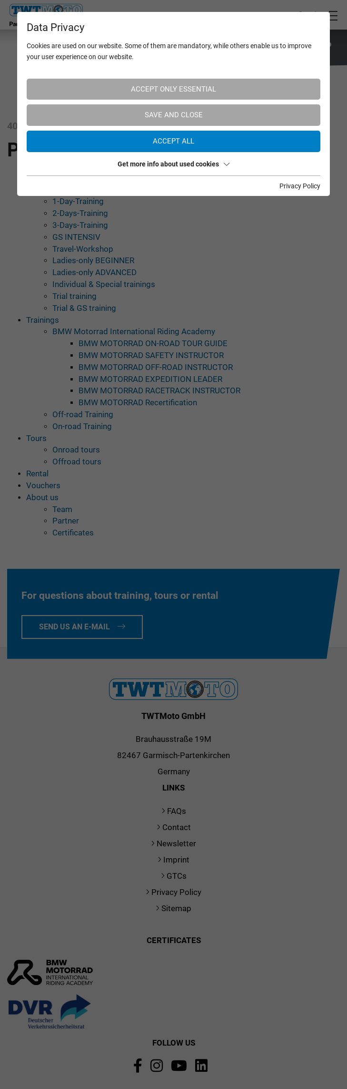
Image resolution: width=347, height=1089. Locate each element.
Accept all (173, 141)
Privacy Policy (299, 186)
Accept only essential (173, 89)
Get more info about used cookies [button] (173, 164)
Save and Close (174, 115)
